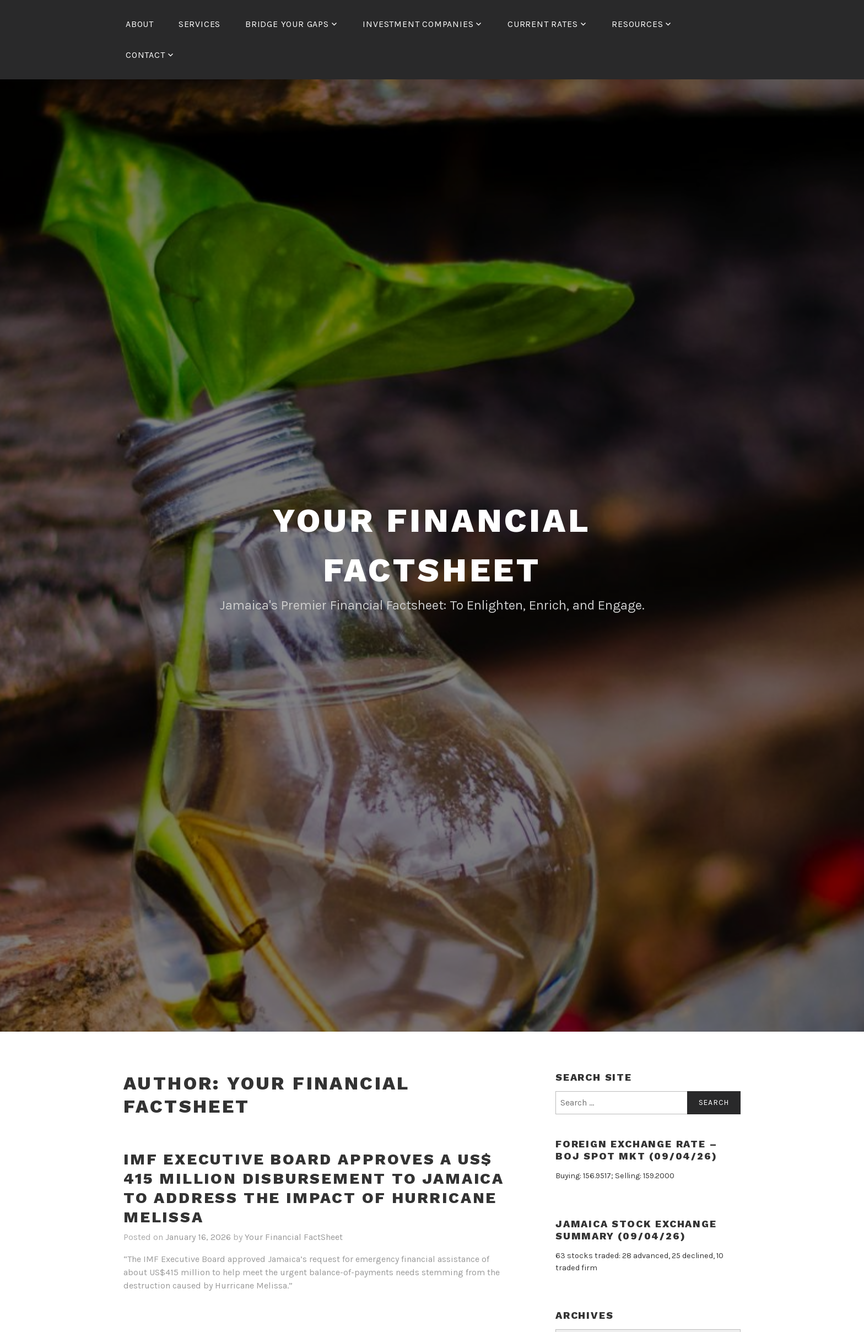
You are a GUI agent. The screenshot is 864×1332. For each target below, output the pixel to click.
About (140, 24)
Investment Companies (418, 24)
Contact (145, 55)
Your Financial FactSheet (294, 1237)
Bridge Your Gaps (287, 24)
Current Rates (542, 24)
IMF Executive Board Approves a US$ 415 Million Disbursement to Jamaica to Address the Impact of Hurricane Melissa (313, 1188)
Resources (637, 24)
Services (199, 24)
